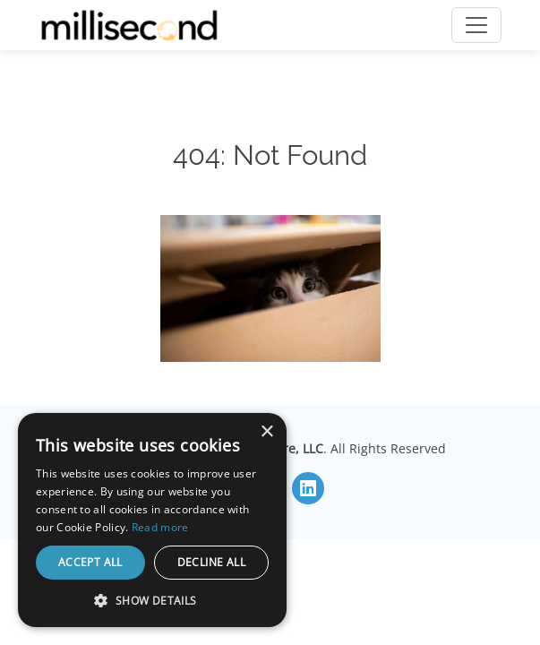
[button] (152, 600)
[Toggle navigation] (476, 25)
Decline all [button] (211, 562)
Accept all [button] (90, 562)
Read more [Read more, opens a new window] (160, 527)
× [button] (266, 432)
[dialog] (152, 520)
